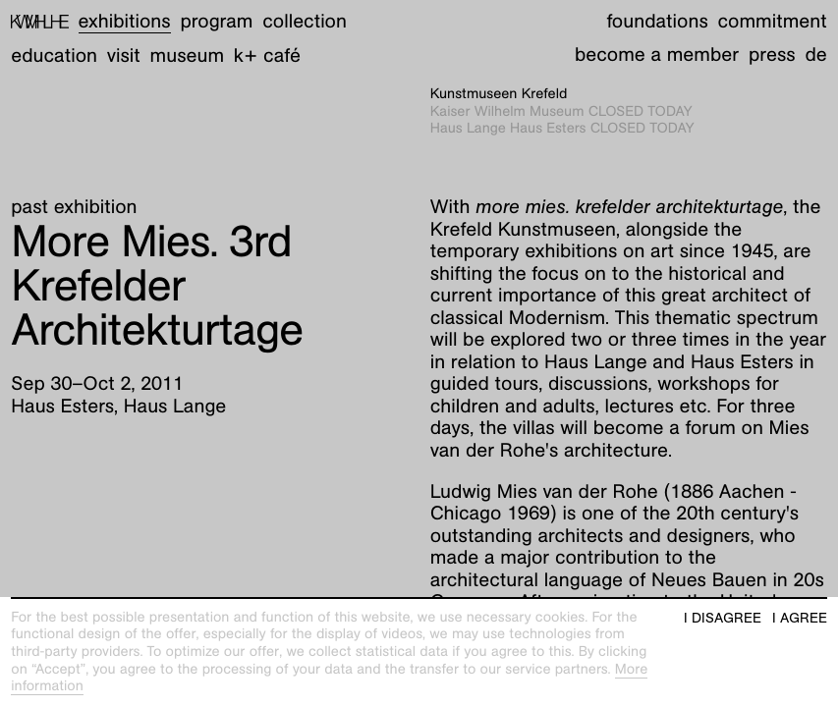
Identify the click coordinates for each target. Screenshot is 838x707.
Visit (123, 56)
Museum (187, 56)
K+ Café (267, 56)
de (815, 55)
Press (772, 55)
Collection (304, 21)
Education (54, 56)
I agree (799, 618)
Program (216, 21)
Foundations (656, 21)
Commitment (771, 21)
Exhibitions (125, 21)
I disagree (722, 618)
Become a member (657, 55)
